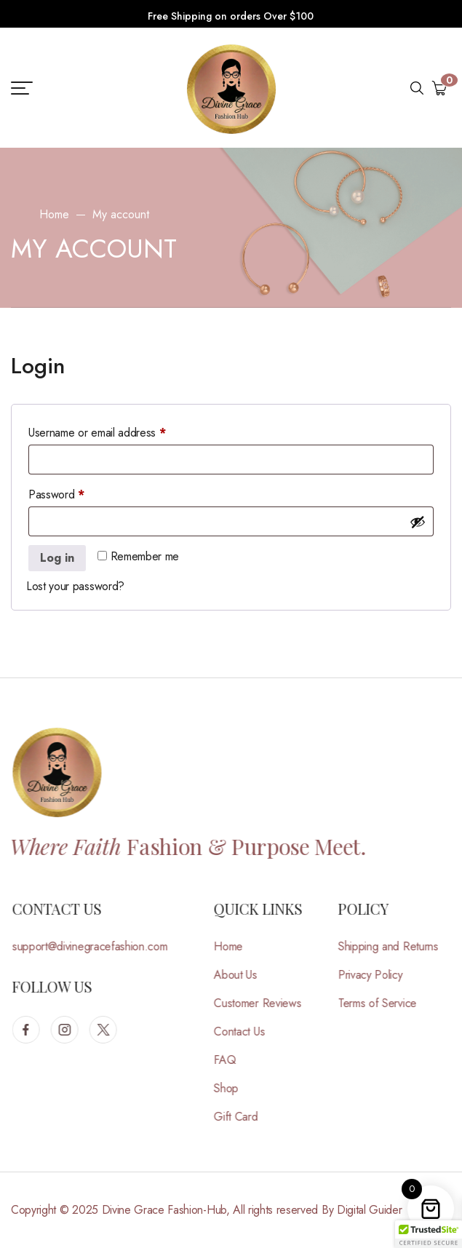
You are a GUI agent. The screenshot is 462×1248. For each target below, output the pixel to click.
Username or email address (118, 431)
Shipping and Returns (396, 946)
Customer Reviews (265, 1003)
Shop (234, 1088)
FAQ (233, 1060)
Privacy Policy (378, 974)
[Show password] (418, 522)
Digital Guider (369, 1209)
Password (77, 493)
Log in (57, 557)
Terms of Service (385, 1003)
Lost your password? (75, 586)
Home (54, 214)
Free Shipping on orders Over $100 (231, 16)
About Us (243, 974)
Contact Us (247, 1031)
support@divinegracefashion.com (97, 946)
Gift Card (244, 1116)
